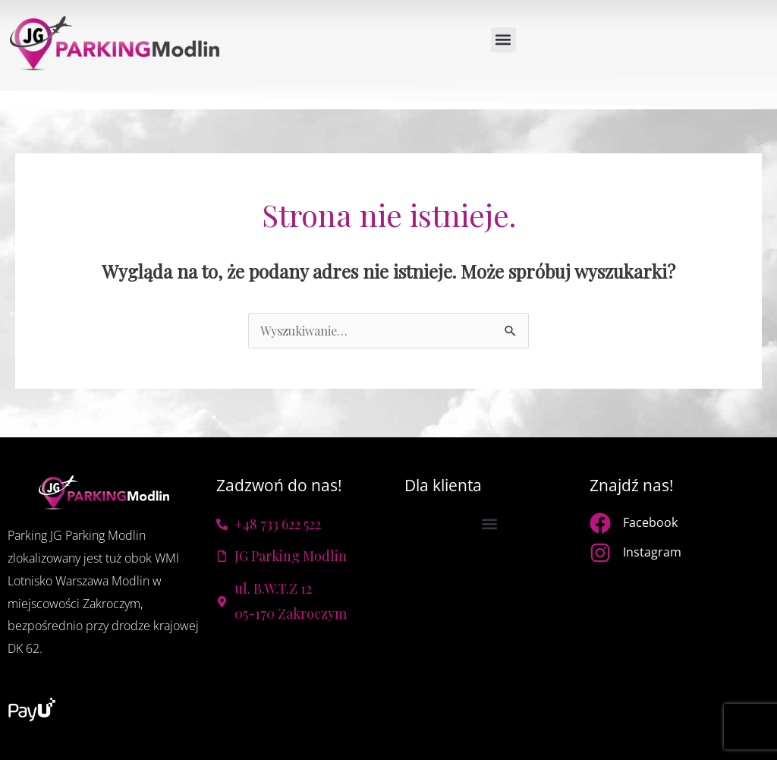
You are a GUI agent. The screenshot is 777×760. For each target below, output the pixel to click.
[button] (503, 39)
